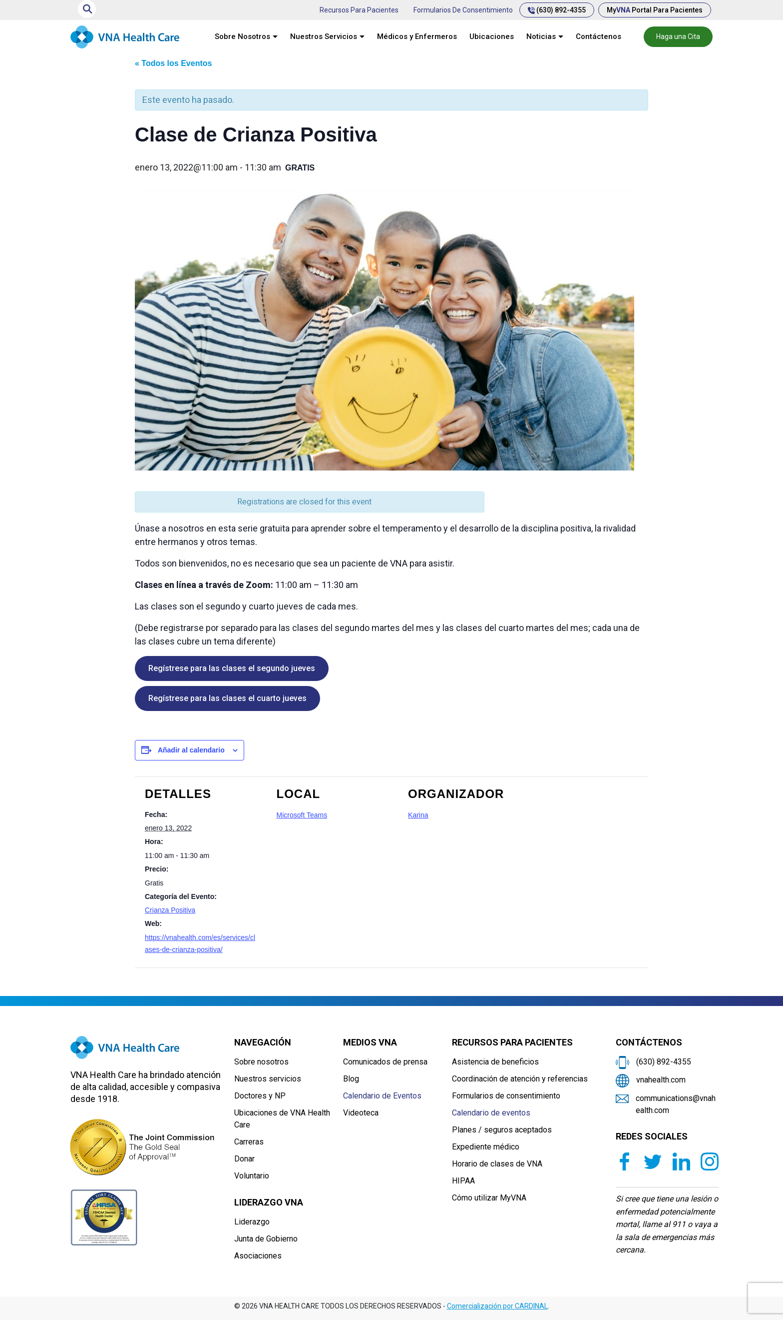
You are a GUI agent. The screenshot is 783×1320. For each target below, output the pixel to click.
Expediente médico (485, 1147)
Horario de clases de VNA (497, 1163)
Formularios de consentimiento (463, 10)
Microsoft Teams (302, 815)
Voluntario (251, 1175)
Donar (244, 1159)
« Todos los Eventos (173, 63)
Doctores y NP (260, 1095)
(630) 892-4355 (557, 10)
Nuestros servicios (267, 1079)
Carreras (249, 1141)
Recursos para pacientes (359, 10)
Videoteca (361, 1113)
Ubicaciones (491, 36)
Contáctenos (598, 36)
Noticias (541, 36)
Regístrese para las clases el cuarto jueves (227, 698)
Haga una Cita (678, 36)
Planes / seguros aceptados (502, 1129)
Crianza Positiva (170, 910)
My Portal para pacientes (655, 10)
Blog (351, 1079)
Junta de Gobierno (266, 1239)
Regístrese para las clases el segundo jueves (231, 668)
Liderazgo (252, 1221)
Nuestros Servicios (323, 36)
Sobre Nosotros (242, 36)
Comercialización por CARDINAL (497, 1306)
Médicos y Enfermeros (417, 36)
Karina (418, 815)
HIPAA (463, 1181)
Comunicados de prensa (385, 1061)
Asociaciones (258, 1255)
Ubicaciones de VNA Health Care (282, 1119)
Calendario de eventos (491, 1113)
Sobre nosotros (261, 1061)
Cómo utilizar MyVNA (489, 1197)
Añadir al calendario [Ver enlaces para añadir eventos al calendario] (191, 750)
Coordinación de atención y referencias (520, 1079)
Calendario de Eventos (382, 1095)
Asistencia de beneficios (495, 1061)
